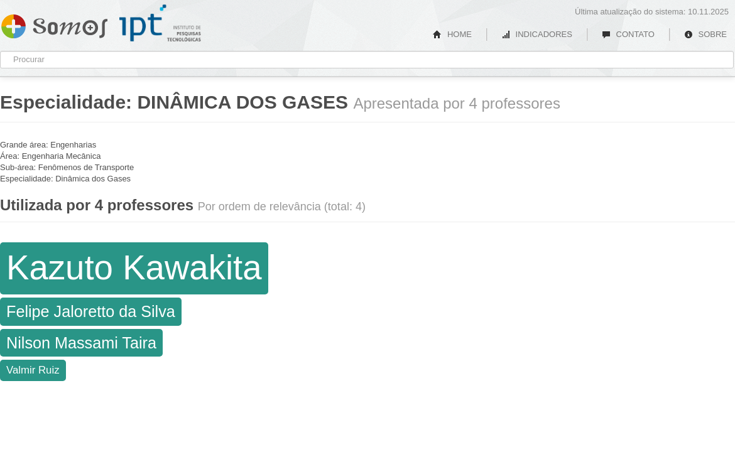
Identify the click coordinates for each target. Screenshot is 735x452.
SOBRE (705, 34)
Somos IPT (54, 23)
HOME (452, 34)
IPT (160, 23)
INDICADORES (536, 34)
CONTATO (628, 34)
